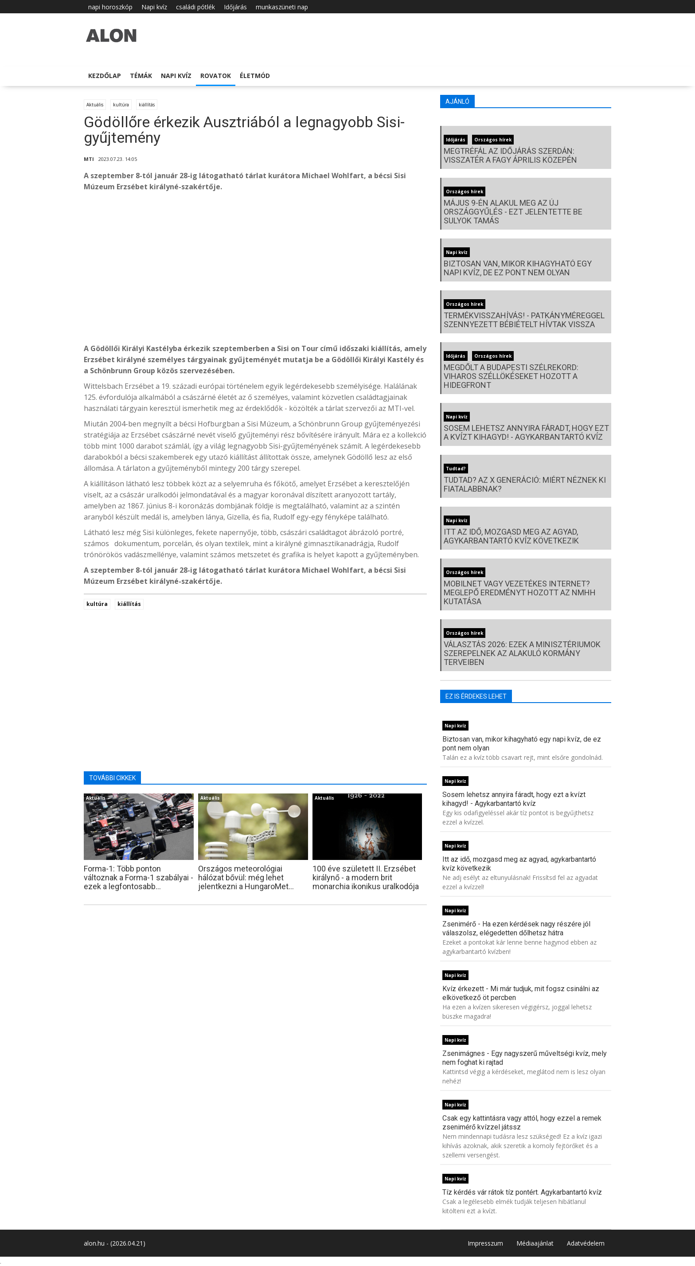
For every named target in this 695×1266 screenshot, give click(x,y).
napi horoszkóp (110, 7)
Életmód (255, 75)
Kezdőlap (104, 75)
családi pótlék (195, 7)
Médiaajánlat (535, 1243)
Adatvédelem (586, 1243)
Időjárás (235, 7)
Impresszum (485, 1243)
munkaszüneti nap (282, 7)
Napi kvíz (154, 7)
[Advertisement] (255, 270)
